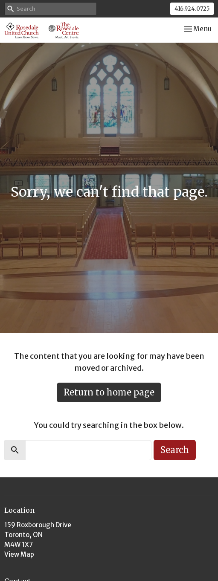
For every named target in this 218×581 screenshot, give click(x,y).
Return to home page (109, 392)
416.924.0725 (191, 8)
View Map (19, 554)
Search (174, 449)
